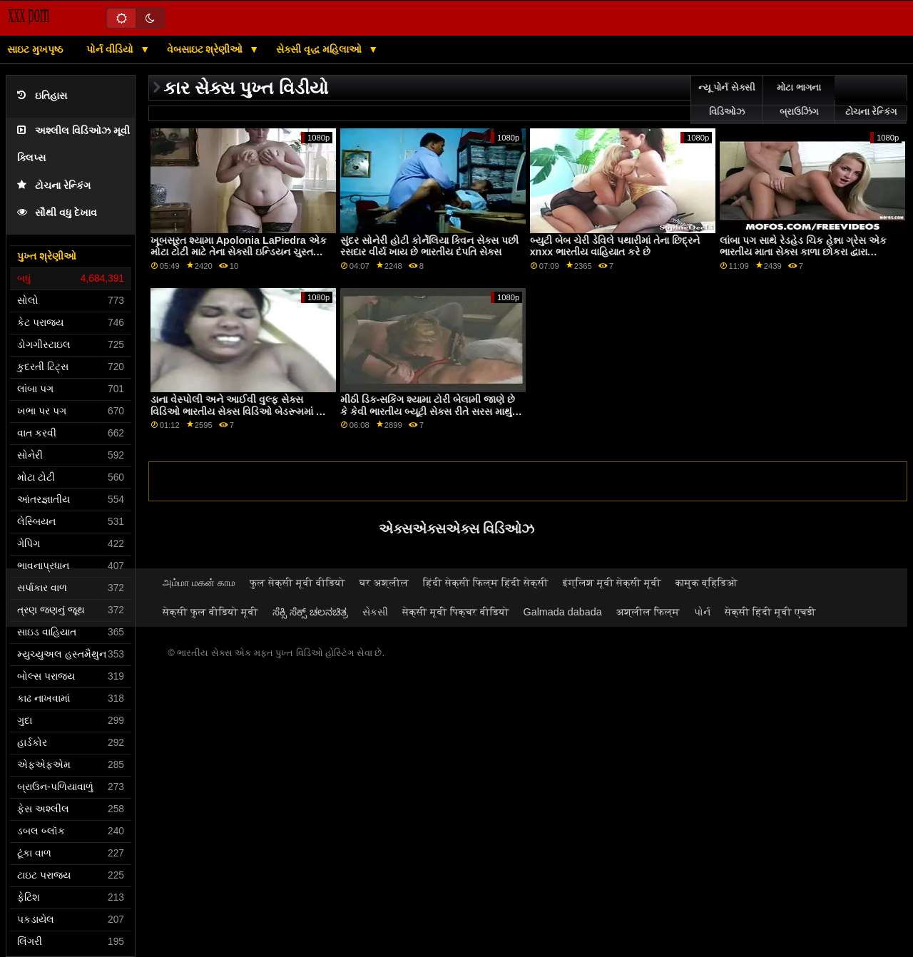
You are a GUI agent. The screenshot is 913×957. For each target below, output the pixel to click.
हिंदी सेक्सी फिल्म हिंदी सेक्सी (486, 582)
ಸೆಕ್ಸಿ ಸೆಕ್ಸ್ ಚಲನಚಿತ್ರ (310, 612)
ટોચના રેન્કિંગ (54, 185)
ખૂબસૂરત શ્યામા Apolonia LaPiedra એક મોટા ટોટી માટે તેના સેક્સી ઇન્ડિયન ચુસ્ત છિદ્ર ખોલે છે (239, 252)
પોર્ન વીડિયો (111, 49)
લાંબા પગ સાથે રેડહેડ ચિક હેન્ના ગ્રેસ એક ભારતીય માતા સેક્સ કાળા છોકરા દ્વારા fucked (803, 252)
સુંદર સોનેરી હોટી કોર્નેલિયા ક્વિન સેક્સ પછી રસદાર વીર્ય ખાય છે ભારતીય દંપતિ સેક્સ (429, 246)
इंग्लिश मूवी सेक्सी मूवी (612, 582)
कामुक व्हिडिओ (706, 582)
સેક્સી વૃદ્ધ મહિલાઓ (320, 49)
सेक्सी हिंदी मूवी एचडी (770, 612)
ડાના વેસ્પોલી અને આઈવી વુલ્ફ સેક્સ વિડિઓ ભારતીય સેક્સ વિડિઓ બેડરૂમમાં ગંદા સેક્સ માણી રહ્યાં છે (241, 411)
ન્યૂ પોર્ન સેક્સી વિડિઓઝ (726, 100)
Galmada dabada (563, 612)
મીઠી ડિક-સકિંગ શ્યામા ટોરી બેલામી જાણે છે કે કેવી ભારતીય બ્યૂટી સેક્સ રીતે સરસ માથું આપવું (428, 411)
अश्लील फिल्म (648, 612)
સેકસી (375, 612)
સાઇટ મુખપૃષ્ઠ (35, 49)
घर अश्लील (384, 582)
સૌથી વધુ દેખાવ (57, 213)
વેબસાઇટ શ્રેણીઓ (206, 49)
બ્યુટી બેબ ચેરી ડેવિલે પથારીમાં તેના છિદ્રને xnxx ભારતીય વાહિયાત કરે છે (615, 246)
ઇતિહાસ (42, 96)
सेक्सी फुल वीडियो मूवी (210, 612)
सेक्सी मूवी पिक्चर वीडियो (455, 612)
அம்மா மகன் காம (199, 582)
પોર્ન (702, 612)
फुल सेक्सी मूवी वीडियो (297, 582)
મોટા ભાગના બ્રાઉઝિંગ (798, 100)
